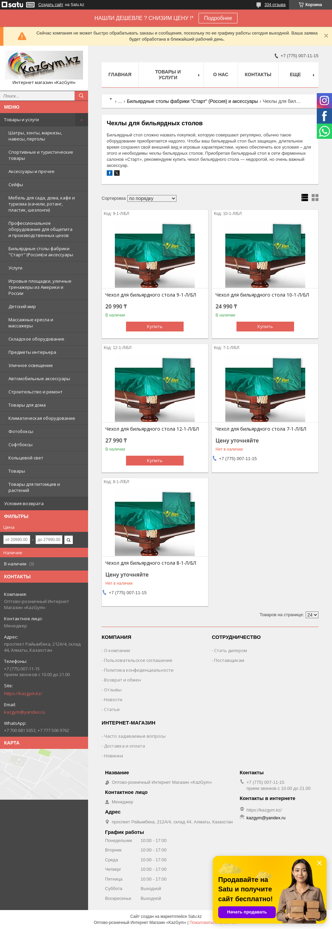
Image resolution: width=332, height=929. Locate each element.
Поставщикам (229, 660)
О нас (220, 74)
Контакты (258, 74)
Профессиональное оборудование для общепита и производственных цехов (40, 229)
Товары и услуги (21, 119)
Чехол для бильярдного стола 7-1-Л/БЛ (260, 429)
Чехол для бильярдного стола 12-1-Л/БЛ (152, 429)
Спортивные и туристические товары (40, 155)
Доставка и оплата (124, 746)
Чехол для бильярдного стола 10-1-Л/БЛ (262, 295)
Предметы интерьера (32, 352)
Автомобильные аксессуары (39, 378)
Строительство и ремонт (35, 392)
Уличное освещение (30, 365)
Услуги (15, 268)
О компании (117, 650)
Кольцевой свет (25, 458)
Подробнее (218, 18)
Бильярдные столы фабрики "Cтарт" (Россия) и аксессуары (40, 251)
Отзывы (113, 690)
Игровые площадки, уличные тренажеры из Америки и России (39, 287)
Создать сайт (50, 4)
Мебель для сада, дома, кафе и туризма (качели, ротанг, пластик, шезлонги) (41, 204)
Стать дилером (230, 650)
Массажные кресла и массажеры (30, 323)
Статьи (112, 709)
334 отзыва (275, 4)
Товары (16, 471)
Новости (113, 699)
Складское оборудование (36, 339)
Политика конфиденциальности (138, 670)
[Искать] (81, 96)
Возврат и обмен (122, 680)
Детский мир (22, 306)
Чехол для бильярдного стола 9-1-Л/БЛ (150, 295)
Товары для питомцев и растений (34, 487)
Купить (155, 326)
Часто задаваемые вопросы (135, 736)
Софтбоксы (20, 444)
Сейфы (15, 184)
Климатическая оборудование (41, 418)
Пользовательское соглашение (138, 660)
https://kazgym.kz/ (23, 693)
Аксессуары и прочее (31, 171)
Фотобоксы (20, 431)
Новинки (113, 756)
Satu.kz (195, 916)
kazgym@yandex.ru (24, 712)
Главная (119, 74)
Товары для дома (27, 405)
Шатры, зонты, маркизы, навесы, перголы (35, 136)
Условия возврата (24, 503)
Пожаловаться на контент (214, 922)
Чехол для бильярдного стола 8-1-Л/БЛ (150, 563)
